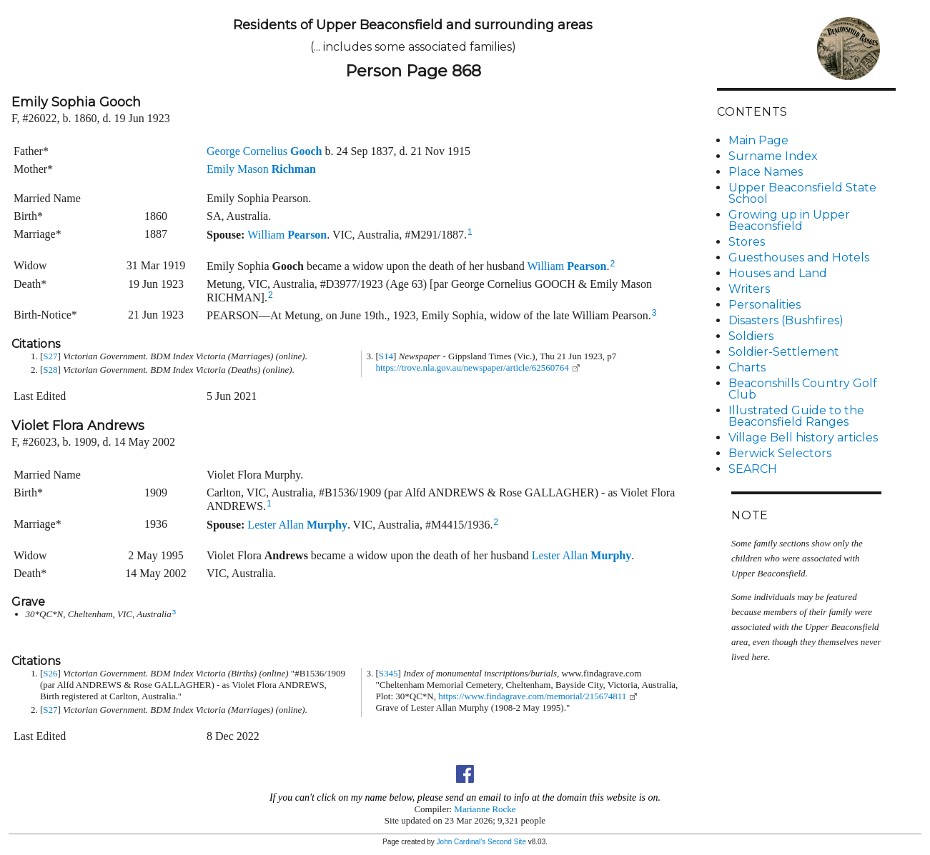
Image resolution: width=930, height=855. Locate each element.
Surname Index (773, 156)
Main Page (758, 140)
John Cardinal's (461, 842)
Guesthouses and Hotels (798, 257)
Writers (749, 289)
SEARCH (752, 469)
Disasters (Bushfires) (786, 320)
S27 (50, 356)
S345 (388, 673)
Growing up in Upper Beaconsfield (789, 220)
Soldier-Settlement (783, 352)
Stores (746, 242)
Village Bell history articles (803, 437)
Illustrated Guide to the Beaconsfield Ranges (796, 416)
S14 (386, 356)
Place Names (765, 172)
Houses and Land (777, 273)
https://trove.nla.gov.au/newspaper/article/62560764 (472, 367)
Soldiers (750, 336)
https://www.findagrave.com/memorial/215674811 (532, 696)
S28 (50, 369)
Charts (747, 367)
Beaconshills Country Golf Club (802, 388)
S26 (50, 673)
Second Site (507, 842)
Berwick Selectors (779, 453)
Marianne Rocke (484, 809)
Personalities (764, 304)
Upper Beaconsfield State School (802, 193)
